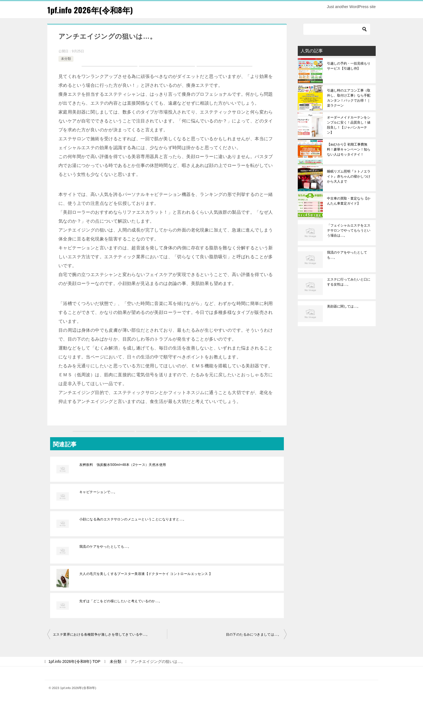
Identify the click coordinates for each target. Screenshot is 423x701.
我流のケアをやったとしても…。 (105, 546)
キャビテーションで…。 (98, 492)
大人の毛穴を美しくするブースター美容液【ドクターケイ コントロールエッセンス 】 (146, 574)
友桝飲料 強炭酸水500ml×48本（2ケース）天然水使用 (122, 465)
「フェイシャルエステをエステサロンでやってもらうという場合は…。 (348, 230)
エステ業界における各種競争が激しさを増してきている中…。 (101, 634)
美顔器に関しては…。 (343, 306)
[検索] (336, 29)
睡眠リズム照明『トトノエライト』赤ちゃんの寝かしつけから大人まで (348, 176)
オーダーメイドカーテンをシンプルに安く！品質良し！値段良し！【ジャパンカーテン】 (348, 124)
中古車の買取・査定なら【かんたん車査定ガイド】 (348, 200)
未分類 (66, 59)
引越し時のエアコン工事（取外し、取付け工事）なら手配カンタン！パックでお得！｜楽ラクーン (348, 97)
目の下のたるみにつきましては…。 (253, 634)
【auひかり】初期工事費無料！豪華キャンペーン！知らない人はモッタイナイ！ (348, 149)
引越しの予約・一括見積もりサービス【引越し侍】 (348, 66)
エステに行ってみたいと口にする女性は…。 (348, 281)
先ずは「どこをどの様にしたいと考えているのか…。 (120, 601)
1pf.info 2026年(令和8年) (91, 9)
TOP (74, 661)
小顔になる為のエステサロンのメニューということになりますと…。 (132, 519)
